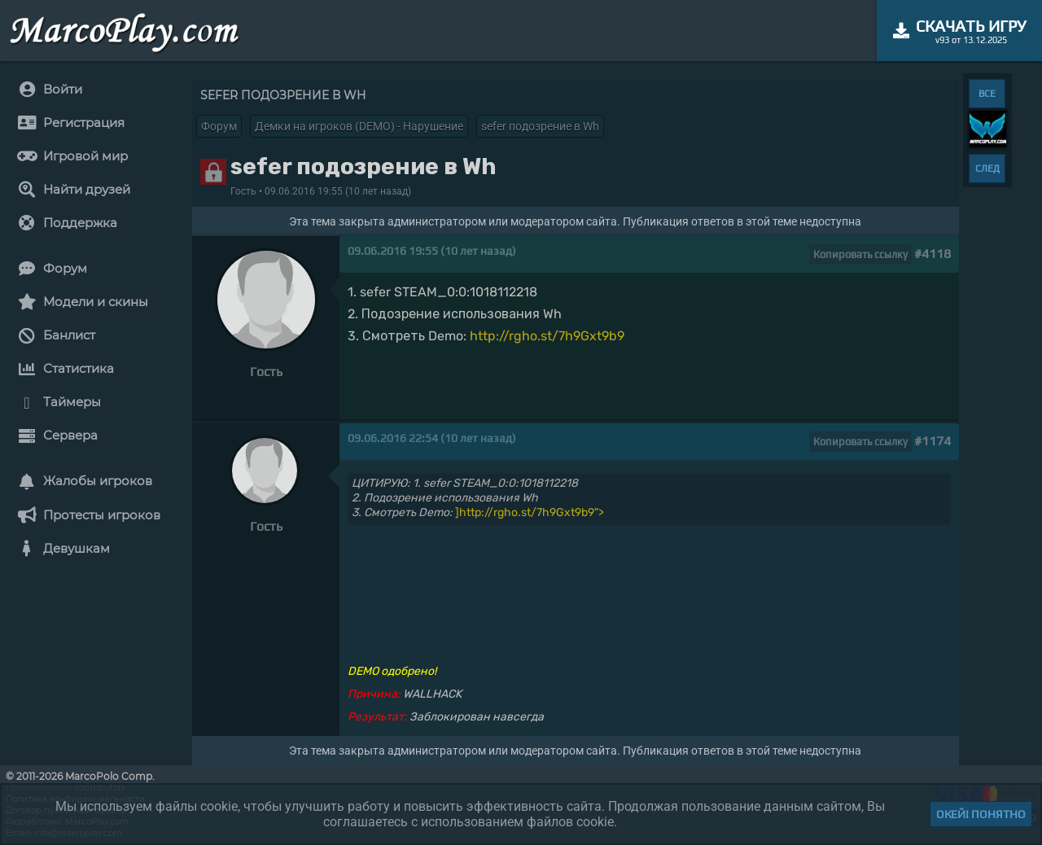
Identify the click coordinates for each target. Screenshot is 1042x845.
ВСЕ (987, 93)
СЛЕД (987, 168)
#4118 (932, 253)
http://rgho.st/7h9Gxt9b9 (547, 336)
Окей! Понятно (981, 814)
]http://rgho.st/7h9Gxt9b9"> (529, 512)
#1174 (932, 441)
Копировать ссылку (860, 254)
